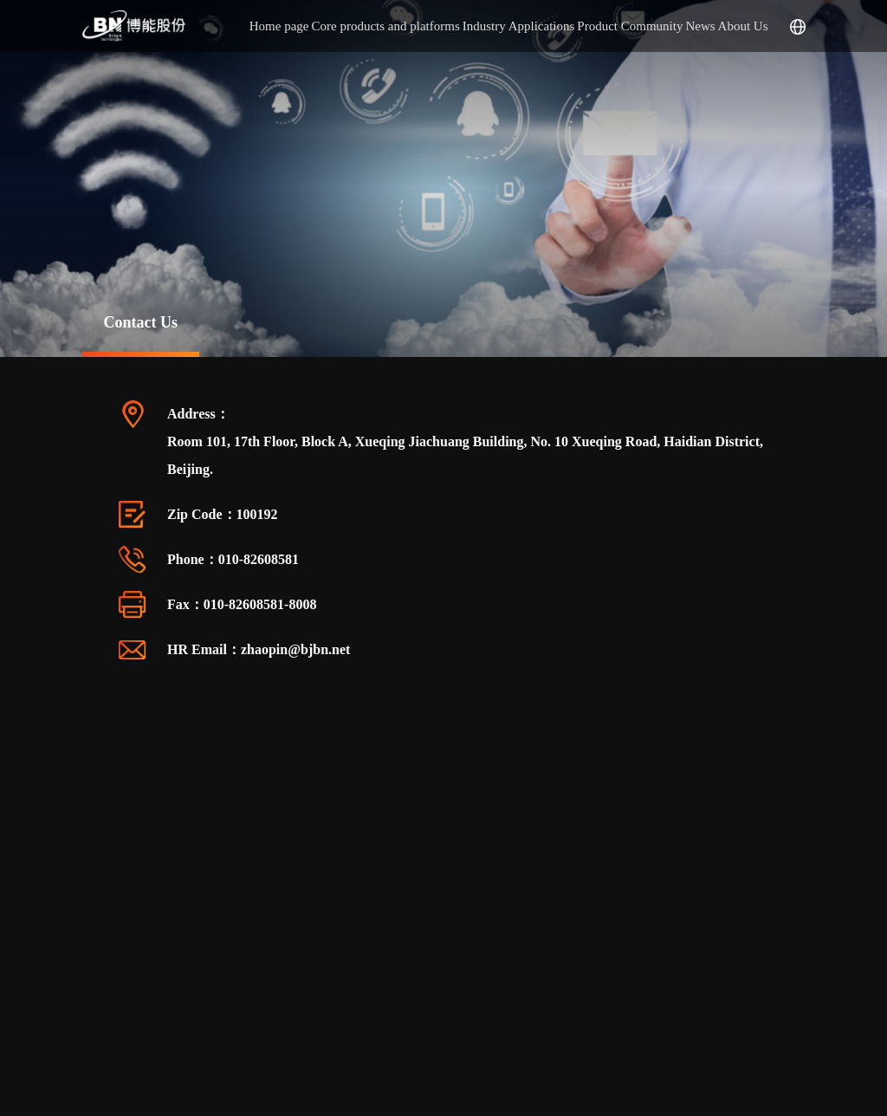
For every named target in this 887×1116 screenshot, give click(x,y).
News (700, 26)
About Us (743, 26)
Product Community (630, 26)
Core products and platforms (386, 26)
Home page (279, 26)
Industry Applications (519, 26)
